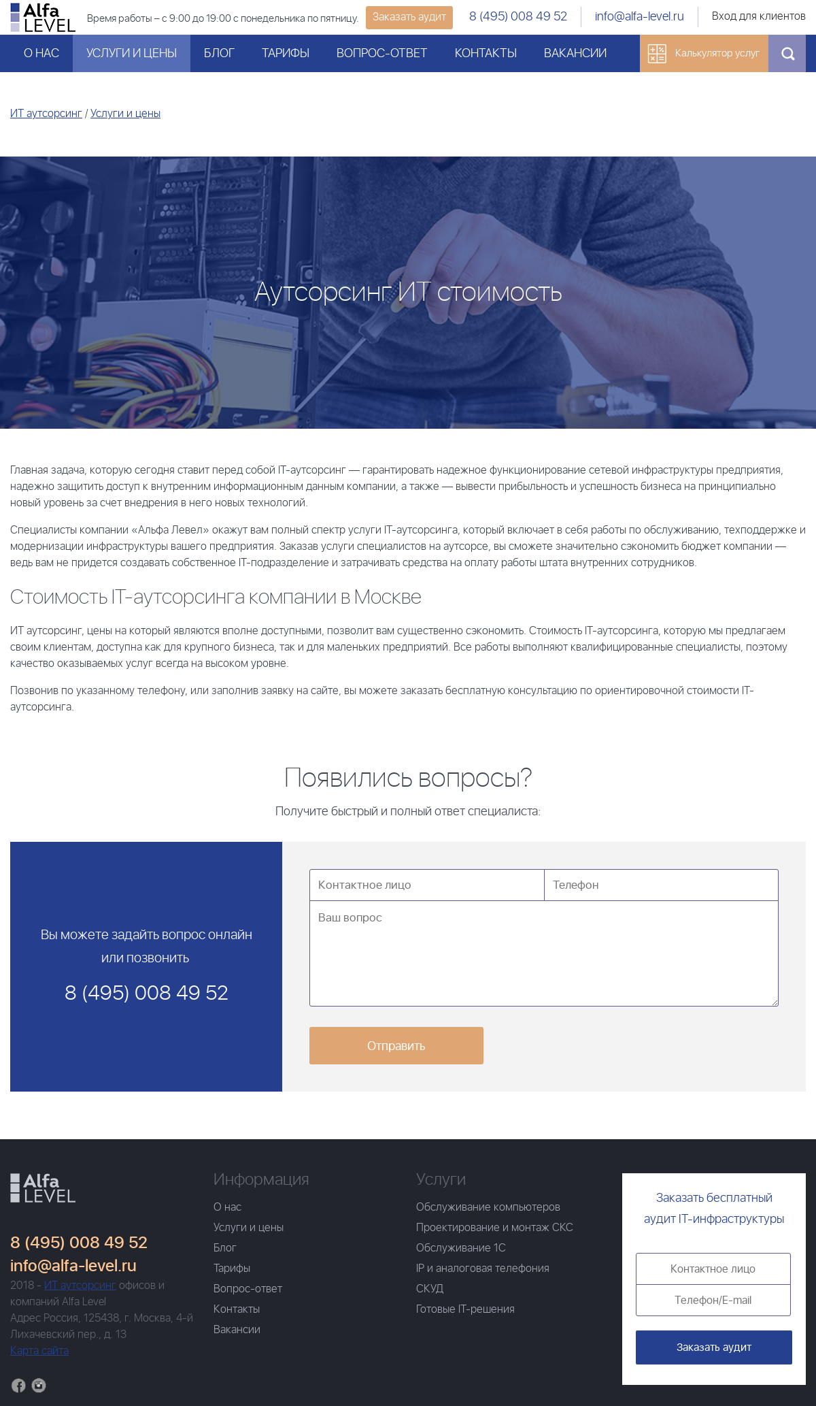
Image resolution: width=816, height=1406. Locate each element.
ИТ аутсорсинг (46, 114)
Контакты (486, 54)
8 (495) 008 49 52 (518, 17)
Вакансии (575, 54)
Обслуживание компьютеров (488, 1207)
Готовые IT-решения (465, 1310)
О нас (41, 54)
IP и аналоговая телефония (482, 1269)
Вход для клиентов (759, 16)
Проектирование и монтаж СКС (494, 1228)
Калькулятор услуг (717, 53)
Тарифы (285, 54)
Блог (219, 54)
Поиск (787, 53)
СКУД (429, 1289)
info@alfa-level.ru (639, 17)
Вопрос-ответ (382, 54)
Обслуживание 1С (461, 1248)
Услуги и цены (131, 54)
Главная (42, 1188)
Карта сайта (39, 1351)
